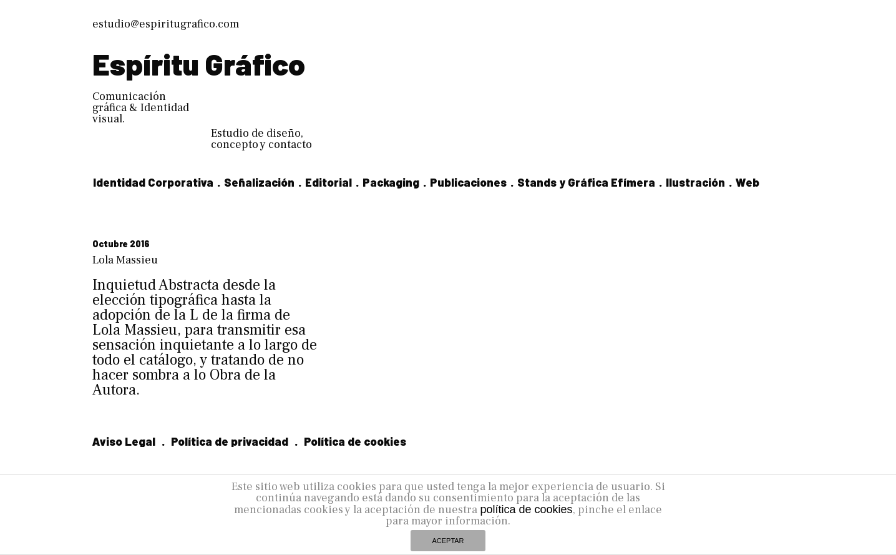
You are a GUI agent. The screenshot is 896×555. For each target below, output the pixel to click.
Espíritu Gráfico (198, 64)
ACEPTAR (448, 540)
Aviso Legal (123, 441)
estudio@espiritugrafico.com (165, 24)
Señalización (259, 182)
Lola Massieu (125, 260)
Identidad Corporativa (153, 182)
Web (747, 182)
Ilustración (695, 182)
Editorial (328, 182)
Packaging (391, 182)
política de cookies (526, 509)
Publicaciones (468, 182)
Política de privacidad (229, 441)
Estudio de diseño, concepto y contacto (261, 139)
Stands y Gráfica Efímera (586, 182)
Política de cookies (355, 441)
